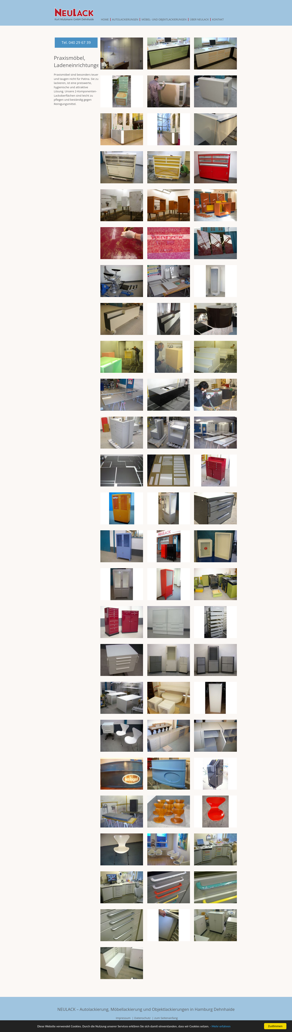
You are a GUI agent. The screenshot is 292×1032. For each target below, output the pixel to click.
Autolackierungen (125, 19)
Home (105, 19)
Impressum (123, 1018)
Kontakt (218, 19)
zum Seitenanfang (166, 1018)
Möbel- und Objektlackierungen (164, 19)
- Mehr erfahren (220, 1027)
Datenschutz (142, 1018)
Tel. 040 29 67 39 (76, 42)
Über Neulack (199, 19)
